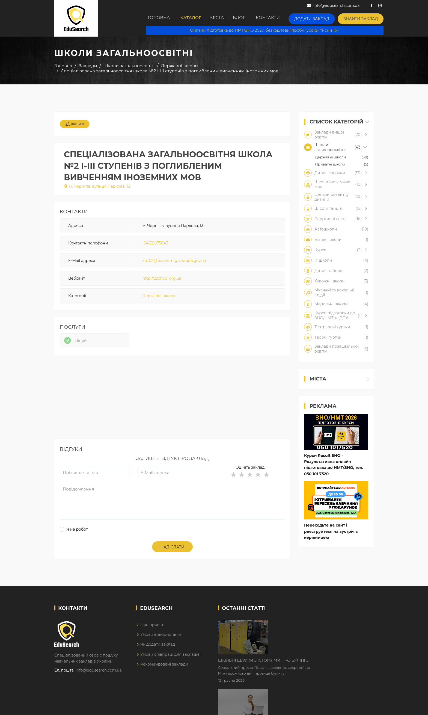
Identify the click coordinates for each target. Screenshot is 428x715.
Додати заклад (325, 18)
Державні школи (159, 298)
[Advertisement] (172, 406)
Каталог (194, 18)
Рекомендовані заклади (164, 669)
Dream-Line (362, 706)
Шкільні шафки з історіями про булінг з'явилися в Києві (308, 629)
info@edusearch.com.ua (99, 675)
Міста (224, 18)
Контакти (283, 18)
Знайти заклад (369, 18)
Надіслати (172, 552)
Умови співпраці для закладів (170, 659)
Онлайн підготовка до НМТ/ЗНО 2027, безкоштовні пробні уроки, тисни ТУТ (269, 30)
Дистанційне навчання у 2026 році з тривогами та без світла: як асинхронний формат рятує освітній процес (312, 663)
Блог (251, 18)
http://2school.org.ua (162, 280)
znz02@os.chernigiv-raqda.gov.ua (174, 263)
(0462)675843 (155, 245)
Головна (160, 18)
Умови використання (161, 639)
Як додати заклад (157, 649)
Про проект (152, 629)
